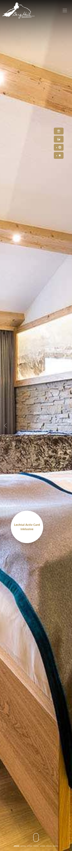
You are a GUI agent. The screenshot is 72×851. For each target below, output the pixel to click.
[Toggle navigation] (65, 10)
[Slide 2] (23, 846)
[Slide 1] (16, 846)
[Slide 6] (49, 846)
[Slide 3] (29, 846)
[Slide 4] (36, 846)
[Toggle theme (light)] (59, 155)
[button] (59, 131)
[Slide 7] (55, 846)
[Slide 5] (42, 846)
